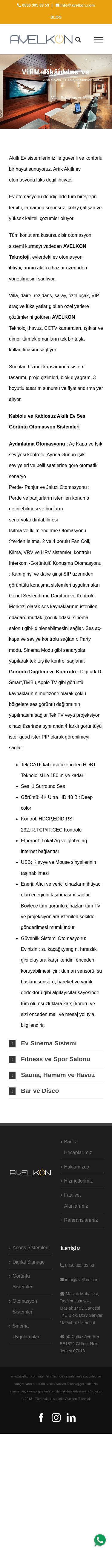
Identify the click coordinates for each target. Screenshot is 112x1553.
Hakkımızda (76, 1166)
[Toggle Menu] (99, 39)
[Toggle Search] (78, 39)
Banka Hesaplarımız (78, 1147)
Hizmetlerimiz (78, 1180)
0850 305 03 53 (33, 5)
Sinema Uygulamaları (27, 1331)
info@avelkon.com (75, 5)
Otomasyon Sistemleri (25, 1306)
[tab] (56, 1043)
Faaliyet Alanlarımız (76, 1200)
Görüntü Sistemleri (23, 1281)
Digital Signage (29, 1261)
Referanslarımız (81, 1220)
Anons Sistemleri (30, 1247)
